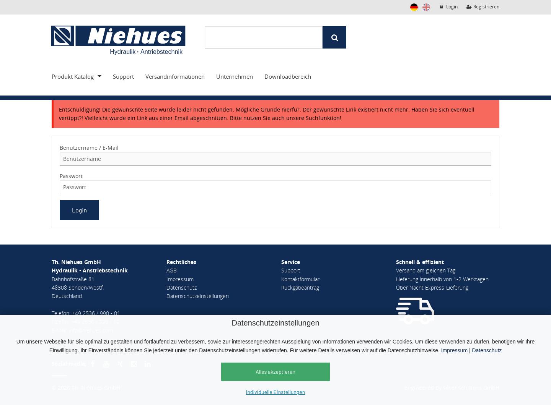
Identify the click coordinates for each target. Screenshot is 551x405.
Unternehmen (234, 76)
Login (448, 6)
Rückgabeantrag (300, 287)
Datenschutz (487, 350)
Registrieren (482, 6)
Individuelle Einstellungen (275, 392)
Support (123, 76)
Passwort (71, 176)
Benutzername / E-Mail (89, 147)
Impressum (454, 350)
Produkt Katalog (73, 76)
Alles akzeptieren (275, 371)
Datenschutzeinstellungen (197, 296)
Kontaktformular (300, 279)
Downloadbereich (287, 76)
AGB (171, 270)
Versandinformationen (175, 76)
